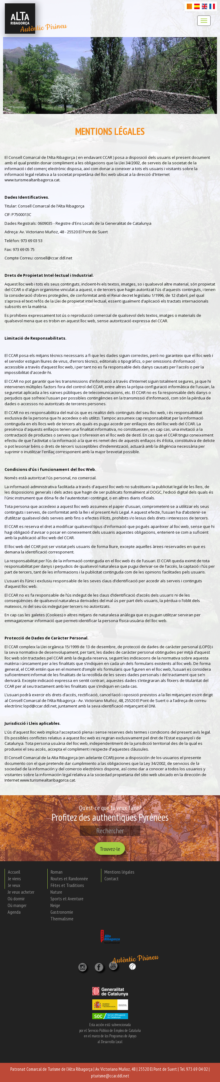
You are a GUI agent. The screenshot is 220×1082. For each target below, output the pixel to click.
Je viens (14, 878)
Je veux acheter (21, 892)
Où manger (17, 905)
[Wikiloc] (132, 966)
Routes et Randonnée (69, 878)
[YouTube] (114, 968)
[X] (100, 965)
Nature (56, 892)
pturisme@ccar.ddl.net (110, 1076)
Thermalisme (61, 919)
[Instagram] (83, 965)
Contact (111, 878)
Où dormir (16, 898)
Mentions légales (119, 872)
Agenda (14, 912)
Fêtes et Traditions (67, 885)
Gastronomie (61, 912)
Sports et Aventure (66, 898)
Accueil (14, 872)
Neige (55, 905)
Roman (57, 872)
